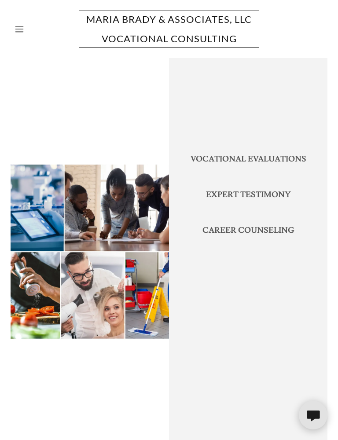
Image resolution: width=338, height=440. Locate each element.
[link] (169, 40)
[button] (34, 29)
